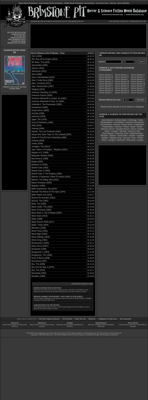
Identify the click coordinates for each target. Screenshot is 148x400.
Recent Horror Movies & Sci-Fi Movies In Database (122, 107)
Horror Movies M (122, 81)
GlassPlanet (114, 335)
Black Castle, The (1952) (41, 207)
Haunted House (122, 129)
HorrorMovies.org (32, 333)
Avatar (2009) (37, 143)
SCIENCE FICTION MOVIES (55, 21)
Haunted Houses (101, 323)
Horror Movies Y (138, 88)
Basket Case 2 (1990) (40, 171)
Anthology (132, 120)
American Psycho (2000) (41, 95)
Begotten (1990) (38, 186)
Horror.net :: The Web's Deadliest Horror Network (62, 335)
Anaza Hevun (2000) (40, 110)
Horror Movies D (106, 81)
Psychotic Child (121, 133)
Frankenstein (107, 127)
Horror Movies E (106, 84)
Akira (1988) (36, 74)
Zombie (140, 140)
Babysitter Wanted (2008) (42, 155)
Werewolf (121, 140)
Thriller (140, 138)
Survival (126, 138)
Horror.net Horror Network (112, 333)
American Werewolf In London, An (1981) (48, 98)
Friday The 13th (80, 319)
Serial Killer (122, 135)
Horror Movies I (105, 93)
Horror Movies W (138, 84)
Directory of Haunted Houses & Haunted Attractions (101, 325)
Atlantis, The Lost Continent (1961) (46, 131)
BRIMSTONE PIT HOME (16, 43)
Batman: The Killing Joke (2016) (45, 180)
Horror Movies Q (122, 90)
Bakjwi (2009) (37, 162)
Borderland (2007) (39, 261)
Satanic (113, 135)
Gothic (140, 127)
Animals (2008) (37, 113)
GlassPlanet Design (92, 335)
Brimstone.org (43, 333)
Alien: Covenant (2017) (41, 83)
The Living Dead (125, 319)
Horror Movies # (137, 93)
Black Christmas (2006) (41, 210)
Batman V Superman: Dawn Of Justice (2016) (50, 177)
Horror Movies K (122, 77)
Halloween (92, 319)
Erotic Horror (127, 124)
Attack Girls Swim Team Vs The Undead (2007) (51, 134)
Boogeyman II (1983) (40, 252)
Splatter (105, 138)
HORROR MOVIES (37, 21)
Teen (133, 138)
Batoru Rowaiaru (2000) (41, 183)
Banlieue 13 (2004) (39, 165)
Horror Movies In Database (28, 3)
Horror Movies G (106, 88)
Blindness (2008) (38, 228)
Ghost (126, 127)
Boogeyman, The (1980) (41, 255)
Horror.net (14, 323)
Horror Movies (133, 323)
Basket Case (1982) (39, 168)
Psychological (108, 133)
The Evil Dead (67, 319)
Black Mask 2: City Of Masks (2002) (46, 213)
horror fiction (49, 324)
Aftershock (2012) (39, 71)
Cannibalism (119, 122)
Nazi (138, 131)
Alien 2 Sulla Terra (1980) (42, 80)
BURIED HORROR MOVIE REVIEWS (47, 288)
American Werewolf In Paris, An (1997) (47, 101)
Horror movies (34, 324)
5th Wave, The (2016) (40, 62)
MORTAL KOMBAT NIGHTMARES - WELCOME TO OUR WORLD (58, 296)
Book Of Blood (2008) (40, 258)
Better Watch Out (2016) (41, 195)
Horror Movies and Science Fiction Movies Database (133, 325)
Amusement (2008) (39, 107)
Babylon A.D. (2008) (39, 152)
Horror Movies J (121, 75)
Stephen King (115, 138)
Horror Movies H (106, 90)
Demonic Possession (135, 122)
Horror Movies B (106, 77)
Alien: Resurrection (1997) (42, 86)
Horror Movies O (122, 86)
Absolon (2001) (37, 68)
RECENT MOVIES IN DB (16, 32)
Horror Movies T (138, 77)
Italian (107, 131)
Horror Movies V (138, 81)
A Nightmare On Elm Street (107, 319)
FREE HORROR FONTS (17, 39)
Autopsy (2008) (37, 140)
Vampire (111, 140)
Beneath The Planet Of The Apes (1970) (48, 192)
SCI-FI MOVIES (20, 36)
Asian (140, 120)
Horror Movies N (122, 84)
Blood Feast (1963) (39, 231)
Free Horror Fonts (102, 3)
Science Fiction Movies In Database (51, 3)
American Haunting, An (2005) (44, 92)
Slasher (132, 135)
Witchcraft (131, 140)
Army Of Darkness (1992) (42, 122)
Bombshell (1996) (38, 249)
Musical (131, 131)
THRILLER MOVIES (18, 38)
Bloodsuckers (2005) (40, 243)
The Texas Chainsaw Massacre (49, 319)
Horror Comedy (137, 129)
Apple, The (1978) (39, 119)
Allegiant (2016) (38, 89)
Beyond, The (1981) (39, 201)
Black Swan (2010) (39, 216)
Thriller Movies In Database (73, 3)
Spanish (140, 135)
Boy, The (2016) (38, 270)
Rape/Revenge (136, 133)
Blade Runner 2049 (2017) (42, 222)
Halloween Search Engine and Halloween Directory (70, 325)
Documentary (106, 124)
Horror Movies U (138, 79)
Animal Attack (121, 120)
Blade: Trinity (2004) (39, 225)
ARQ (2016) (36, 125)
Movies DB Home (123, 3)
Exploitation (139, 124)
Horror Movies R (122, 93)
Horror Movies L (121, 79)
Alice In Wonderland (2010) (43, 77)
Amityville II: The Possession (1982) (46, 104)
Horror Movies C (106, 79)
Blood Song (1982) (39, 240)
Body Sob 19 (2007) (39, 246)
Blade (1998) (36, 219)
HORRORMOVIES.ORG (138, 21)
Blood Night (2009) (39, 234)
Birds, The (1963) (38, 204)
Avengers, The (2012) (40, 146)
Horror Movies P (122, 88)
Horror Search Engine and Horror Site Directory (15, 325)
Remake (104, 135)
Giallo (132, 127)
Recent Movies (89, 3)
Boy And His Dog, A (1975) (42, 267)
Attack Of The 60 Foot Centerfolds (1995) (48, 137)
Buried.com (42, 323)
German (118, 127)
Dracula (117, 124)
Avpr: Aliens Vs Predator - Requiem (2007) (49, 149)
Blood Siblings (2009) (40, 237)
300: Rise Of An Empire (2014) (44, 59)
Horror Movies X (138, 86)
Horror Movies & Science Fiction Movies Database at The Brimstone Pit (73, 333)
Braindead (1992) (38, 273)
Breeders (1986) (38, 276)
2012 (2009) (36, 56)
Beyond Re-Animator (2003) (43, 198)
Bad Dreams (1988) (39, 158)
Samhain (70, 323)
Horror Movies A (106, 75)
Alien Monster (107, 120)
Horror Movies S (138, 75)
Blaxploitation (106, 122)
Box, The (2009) (38, 264)
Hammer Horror (107, 129)
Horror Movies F (106, 86)
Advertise (113, 3)
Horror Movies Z (138, 90)
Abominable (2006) (39, 65)
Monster (123, 131)
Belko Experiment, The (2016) (44, 189)
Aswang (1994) (37, 128)
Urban (104, 140)
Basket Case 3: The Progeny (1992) (46, 174)
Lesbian (114, 131)
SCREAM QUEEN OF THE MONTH (46, 305)
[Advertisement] (14, 142)
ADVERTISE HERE (18, 41)
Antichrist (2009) (38, 116)
